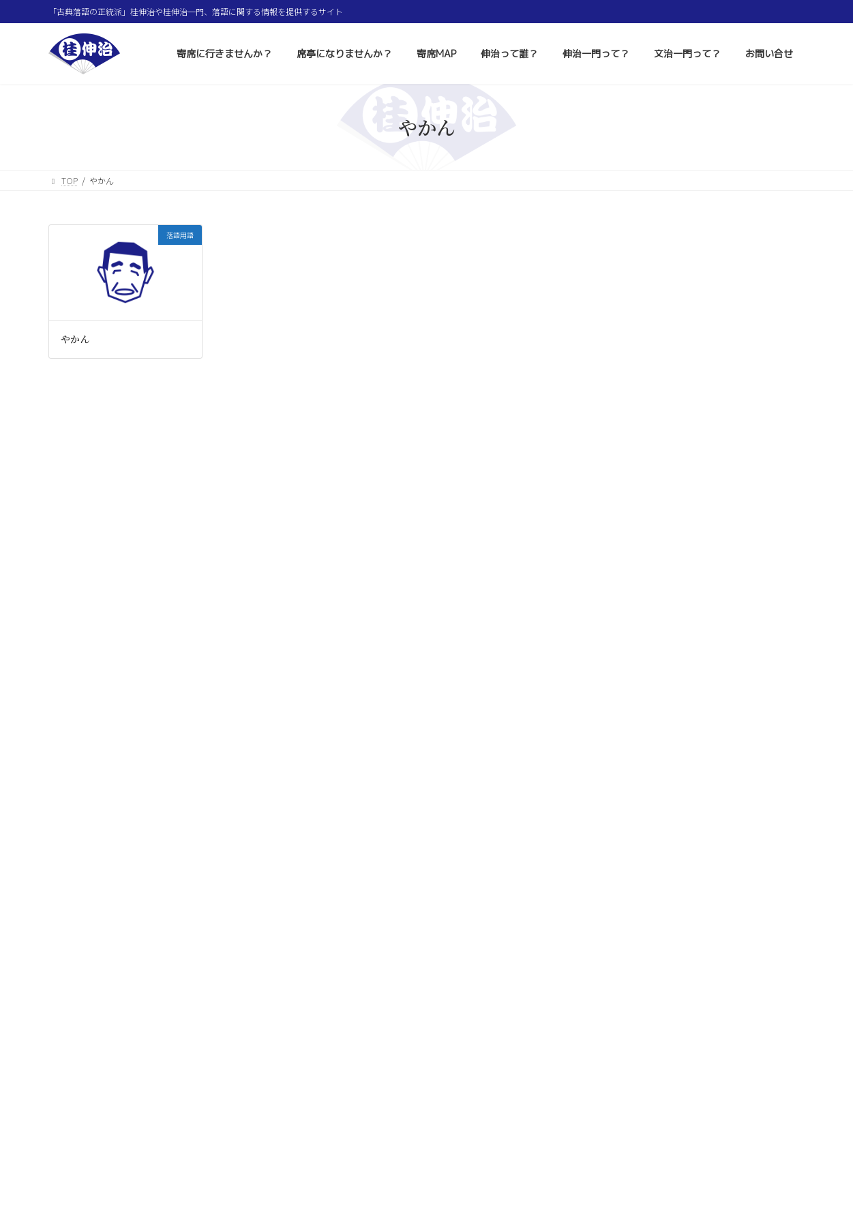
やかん (75, 339)
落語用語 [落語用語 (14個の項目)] (671, 1035)
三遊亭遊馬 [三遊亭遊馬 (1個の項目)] (682, 930)
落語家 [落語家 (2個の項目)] (619, 1035)
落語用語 (619, 427)
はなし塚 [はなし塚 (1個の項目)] (621, 1076)
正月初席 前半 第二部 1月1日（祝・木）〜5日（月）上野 (724, 731)
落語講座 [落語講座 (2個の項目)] (740, 890)
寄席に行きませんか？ (154, 1160)
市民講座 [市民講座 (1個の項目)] (703, 911)
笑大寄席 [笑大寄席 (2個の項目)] (673, 1076)
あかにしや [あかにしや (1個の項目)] (625, 849)
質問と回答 (623, 403)
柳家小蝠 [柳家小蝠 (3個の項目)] (725, 1076)
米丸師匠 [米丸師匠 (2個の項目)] (673, 951)
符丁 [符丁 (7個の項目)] (771, 1076)
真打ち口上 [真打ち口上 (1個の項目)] (745, 992)
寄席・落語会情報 (636, 329)
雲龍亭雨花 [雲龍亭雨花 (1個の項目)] (625, 930)
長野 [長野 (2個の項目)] (726, 827)
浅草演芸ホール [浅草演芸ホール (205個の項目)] (701, 1054)
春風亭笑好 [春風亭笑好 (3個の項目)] (775, 827)
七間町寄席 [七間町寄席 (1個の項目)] (689, 992)
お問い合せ (654, 1160)
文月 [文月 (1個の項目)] (615, 972)
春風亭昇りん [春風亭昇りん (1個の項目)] (741, 930)
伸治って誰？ (415, 1160)
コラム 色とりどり (640, 378)
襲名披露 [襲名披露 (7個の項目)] (774, 1013)
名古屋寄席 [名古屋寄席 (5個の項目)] (628, 992)
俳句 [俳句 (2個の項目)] (730, 972)
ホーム (73, 1160)
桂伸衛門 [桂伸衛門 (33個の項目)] (684, 847)
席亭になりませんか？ (263, 1160)
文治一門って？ (578, 1160)
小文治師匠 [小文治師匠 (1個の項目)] (742, 849)
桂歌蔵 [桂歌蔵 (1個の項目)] (618, 911)
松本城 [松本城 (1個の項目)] (768, 951)
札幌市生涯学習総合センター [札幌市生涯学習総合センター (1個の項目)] (652, 827)
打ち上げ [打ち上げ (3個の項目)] (623, 807)
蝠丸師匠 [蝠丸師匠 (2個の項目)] (623, 1056)
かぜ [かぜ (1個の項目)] (704, 870)
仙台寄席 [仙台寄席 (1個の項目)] (674, 807)
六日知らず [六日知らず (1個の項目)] (757, 911)
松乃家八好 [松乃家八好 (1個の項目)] (716, 1096)
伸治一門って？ (494, 1160)
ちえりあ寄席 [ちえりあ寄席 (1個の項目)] (730, 807)
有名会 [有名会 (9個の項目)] (722, 951)
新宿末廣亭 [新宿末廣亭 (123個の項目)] (738, 1034)
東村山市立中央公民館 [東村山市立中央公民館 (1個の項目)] (642, 1096)
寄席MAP (347, 1160)
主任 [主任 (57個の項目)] (690, 971)
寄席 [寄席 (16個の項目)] (783, 806)
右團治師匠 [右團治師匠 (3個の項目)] (683, 890)
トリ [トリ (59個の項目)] (618, 1012)
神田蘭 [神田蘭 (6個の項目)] (746, 869)
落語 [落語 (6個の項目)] (659, 910)
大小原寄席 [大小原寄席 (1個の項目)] (625, 890)
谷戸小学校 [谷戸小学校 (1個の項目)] (668, 1014)
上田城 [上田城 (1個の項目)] (774, 1056)
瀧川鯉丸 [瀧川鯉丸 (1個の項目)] (721, 1014)
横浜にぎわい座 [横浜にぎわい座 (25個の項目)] (641, 868)
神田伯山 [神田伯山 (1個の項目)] (621, 951)
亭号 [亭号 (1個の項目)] (651, 972)
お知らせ (619, 452)
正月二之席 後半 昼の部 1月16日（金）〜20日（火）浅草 (727, 687)
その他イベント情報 (640, 354)
